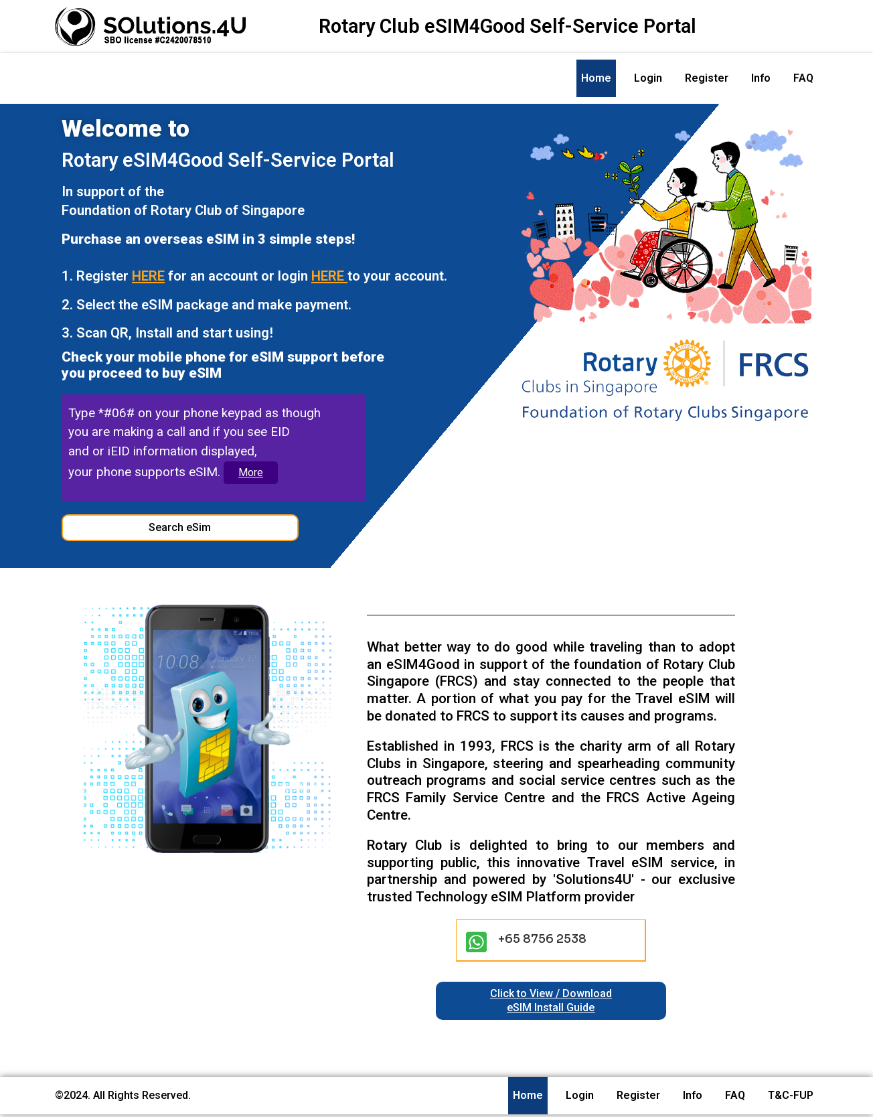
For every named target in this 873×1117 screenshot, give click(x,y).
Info (761, 78)
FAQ (803, 78)
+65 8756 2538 (545, 941)
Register (706, 78)
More (250, 474)
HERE (150, 277)
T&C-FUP (790, 1098)
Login (648, 78)
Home (596, 78)
